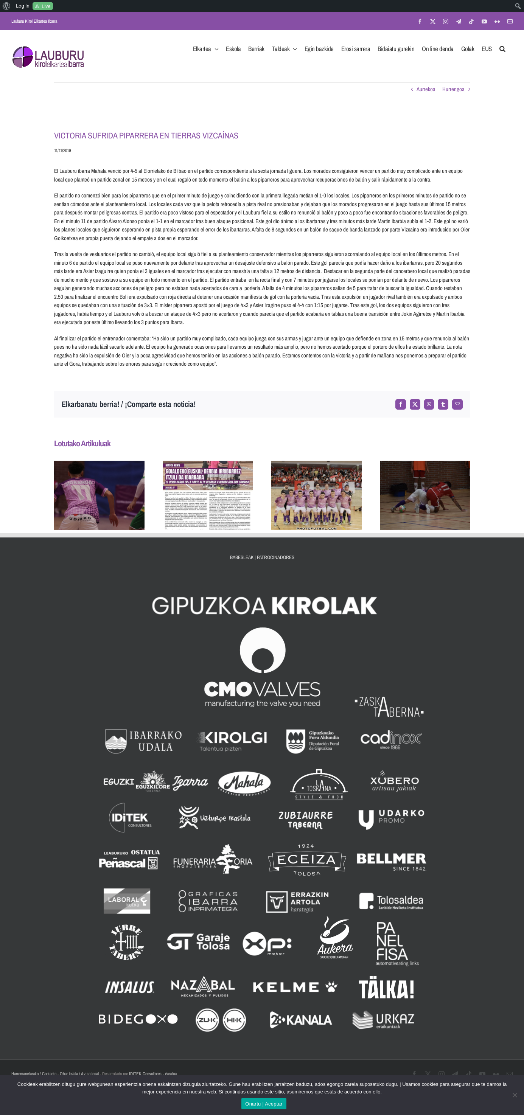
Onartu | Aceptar (263, 1104)
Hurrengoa (453, 89)
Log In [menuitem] (23, 6)
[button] (502, 46)
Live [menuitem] (46, 6)
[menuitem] (6, 6)
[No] (514, 1095)
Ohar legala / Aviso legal (79, 1074)
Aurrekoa (426, 89)
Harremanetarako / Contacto (33, 1074)
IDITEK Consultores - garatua (153, 1074)
